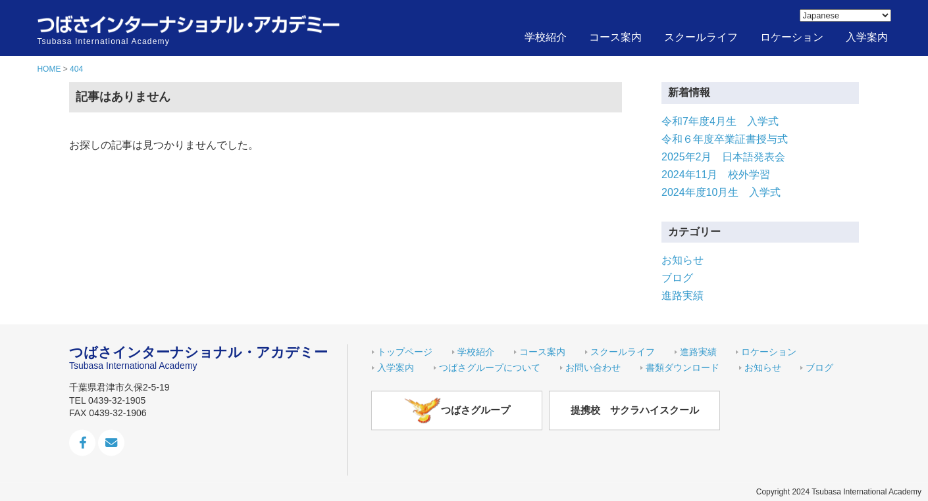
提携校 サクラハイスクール (635, 410)
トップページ (404, 351)
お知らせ (682, 260)
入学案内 (867, 37)
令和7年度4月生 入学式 (720, 121)
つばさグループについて (489, 367)
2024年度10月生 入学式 (721, 192)
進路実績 (682, 295)
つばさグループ (457, 410)
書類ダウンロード (682, 367)
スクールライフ (701, 37)
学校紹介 (546, 37)
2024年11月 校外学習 (715, 174)
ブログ (677, 277)
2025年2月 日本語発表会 (723, 156)
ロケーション (791, 37)
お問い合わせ (593, 367)
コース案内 (615, 37)
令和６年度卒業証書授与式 (724, 139)
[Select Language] (845, 15)
